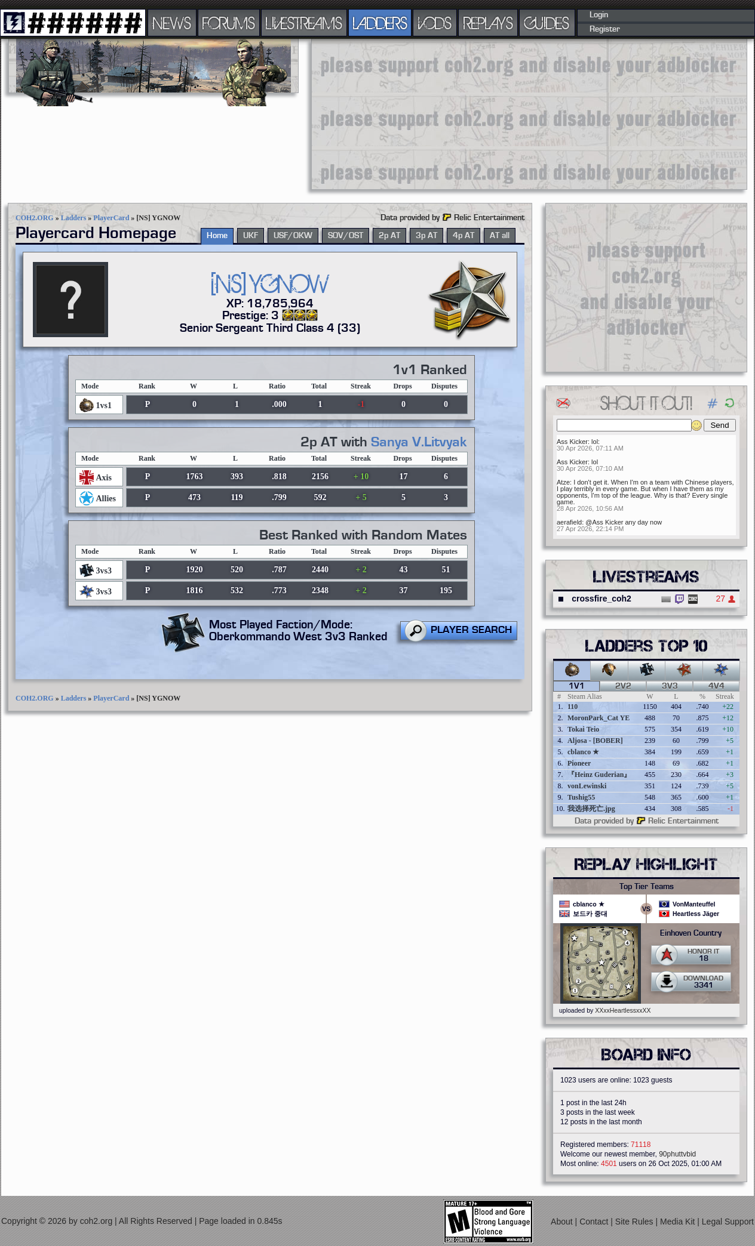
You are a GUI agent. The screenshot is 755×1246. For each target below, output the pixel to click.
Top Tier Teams (646, 887)
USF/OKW (293, 236)
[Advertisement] (404, 113)
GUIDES (547, 23)
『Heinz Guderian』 (599, 774)
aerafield (569, 522)
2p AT (389, 236)
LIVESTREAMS (304, 23)
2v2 (623, 686)
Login (599, 15)
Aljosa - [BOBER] (595, 740)
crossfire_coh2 (601, 598)
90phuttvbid (677, 1154)
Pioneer (579, 763)
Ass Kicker (572, 441)
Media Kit (678, 1221)
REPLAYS (488, 23)
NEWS (172, 23)
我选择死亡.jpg (591, 808)
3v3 (670, 686)
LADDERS (380, 23)
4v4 (716, 686)
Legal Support (728, 1221)
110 (572, 706)
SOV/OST (345, 236)
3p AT (426, 236)
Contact (594, 1221)
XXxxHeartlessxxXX (622, 1010)
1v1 (577, 686)
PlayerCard (111, 218)
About (563, 1221)
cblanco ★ (583, 752)
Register (605, 29)
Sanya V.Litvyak (419, 442)
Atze (563, 482)
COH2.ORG (35, 218)
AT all (500, 236)
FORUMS (228, 23)
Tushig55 (581, 797)
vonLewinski (586, 786)
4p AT (463, 236)
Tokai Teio (583, 729)
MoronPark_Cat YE (598, 718)
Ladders (74, 218)
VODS (435, 23)
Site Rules (635, 1221)
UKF (250, 236)
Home (217, 236)
